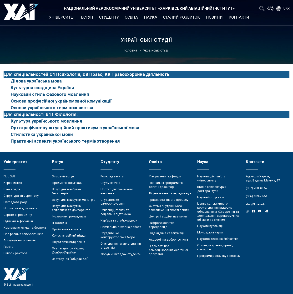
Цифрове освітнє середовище (161, 225)
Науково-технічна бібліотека (217, 239)
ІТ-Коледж (59, 223)
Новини (214, 17)
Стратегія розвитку (18, 215)
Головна (130, 50)
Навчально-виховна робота (121, 227)
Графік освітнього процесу (168, 199)
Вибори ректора (15, 253)
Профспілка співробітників (23, 234)
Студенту (109, 17)
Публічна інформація (19, 221)
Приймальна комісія (66, 229)
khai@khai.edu (256, 204)
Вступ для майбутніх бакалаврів (66, 191)
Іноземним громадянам (69, 216)
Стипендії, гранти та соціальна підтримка (116, 212)
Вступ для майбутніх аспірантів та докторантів (71, 208)
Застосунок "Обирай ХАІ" (70, 259)
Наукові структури (210, 197)
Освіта (131, 17)
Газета (8, 246)
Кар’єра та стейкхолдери (119, 220)
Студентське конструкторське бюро (118, 235)
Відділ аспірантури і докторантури (211, 189)
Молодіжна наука (210, 232)
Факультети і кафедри (165, 176)
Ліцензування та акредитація (170, 193)
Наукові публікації (210, 226)
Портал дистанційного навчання (117, 191)
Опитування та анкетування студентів (121, 245)
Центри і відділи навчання (168, 216)
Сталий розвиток (181, 17)
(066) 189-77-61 (256, 196)
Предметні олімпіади (67, 183)
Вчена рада (12, 189)
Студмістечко (110, 183)
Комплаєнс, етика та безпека (25, 227)
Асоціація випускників (20, 240)
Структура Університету (21, 195)
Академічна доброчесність (168, 239)
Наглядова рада (15, 202)
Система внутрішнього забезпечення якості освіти (169, 208)
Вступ (87, 17)
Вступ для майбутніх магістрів (74, 199)
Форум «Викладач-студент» (121, 254)
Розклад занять (112, 176)
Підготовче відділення (68, 242)
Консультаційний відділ (69, 235)
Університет (62, 17)
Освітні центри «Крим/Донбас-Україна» (68, 250)
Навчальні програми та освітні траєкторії (166, 185)
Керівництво (13, 183)
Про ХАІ (9, 176)
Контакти (239, 17)
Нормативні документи (20, 208)
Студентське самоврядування (113, 202)
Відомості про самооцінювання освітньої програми (168, 250)
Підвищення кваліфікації (166, 233)
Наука (150, 17)
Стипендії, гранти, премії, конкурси (215, 247)
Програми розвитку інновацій (219, 256)
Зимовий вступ (63, 176)
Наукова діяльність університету (211, 178)
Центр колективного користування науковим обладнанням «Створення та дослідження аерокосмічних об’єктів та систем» (218, 211)
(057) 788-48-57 (256, 188)
